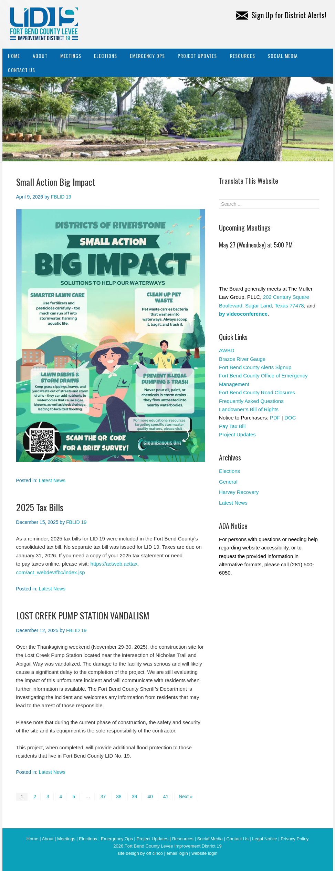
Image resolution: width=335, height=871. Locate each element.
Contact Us (21, 69)
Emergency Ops (147, 55)
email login (177, 853)
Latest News (52, 480)
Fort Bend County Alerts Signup (255, 367)
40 (150, 796)
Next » (185, 796)
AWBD (226, 350)
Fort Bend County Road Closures (257, 392)
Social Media (283, 55)
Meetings (70, 55)
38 (119, 796)
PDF (275, 418)
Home (14, 55)
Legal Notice (264, 838)
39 (134, 796)
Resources (242, 55)
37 (103, 796)
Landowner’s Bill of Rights (249, 409)
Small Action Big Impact (55, 182)
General (228, 482)
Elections (105, 55)
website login (204, 853)
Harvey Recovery (239, 492)
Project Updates (197, 55)
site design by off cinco (140, 853)
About (40, 55)
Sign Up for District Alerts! (281, 14)
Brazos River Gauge (242, 359)
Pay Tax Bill (232, 426)
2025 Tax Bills (39, 507)
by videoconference (243, 314)
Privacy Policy (294, 838)
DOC (290, 418)
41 (166, 796)
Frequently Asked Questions (251, 401)
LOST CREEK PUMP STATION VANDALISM (82, 615)
